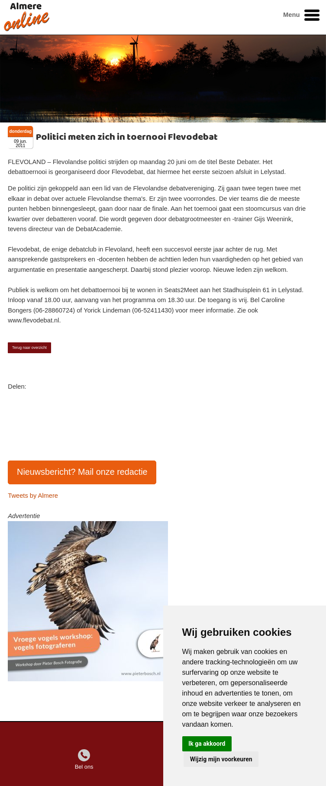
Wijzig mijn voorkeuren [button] (221, 759)
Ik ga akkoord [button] (206, 743)
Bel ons (84, 766)
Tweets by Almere (33, 495)
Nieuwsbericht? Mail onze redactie (82, 472)
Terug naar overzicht (29, 347)
